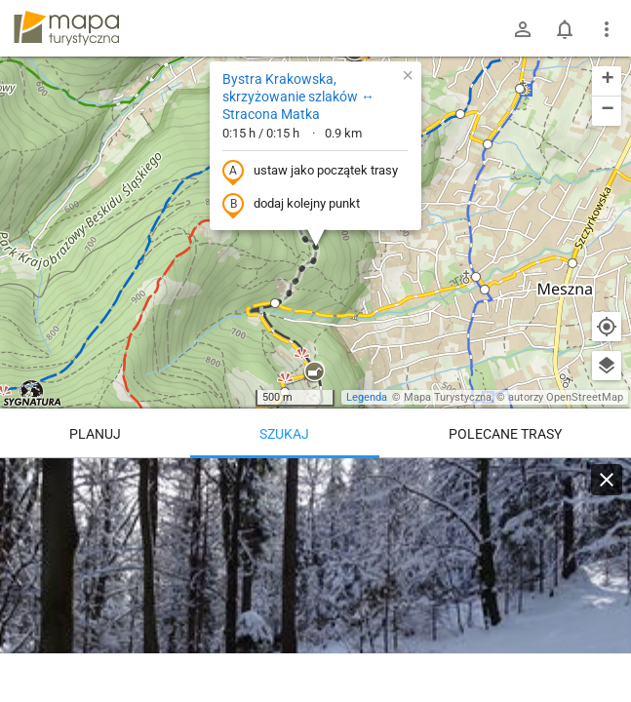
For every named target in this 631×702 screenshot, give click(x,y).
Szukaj (284, 434)
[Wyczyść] (606, 479)
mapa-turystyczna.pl (66, 28)
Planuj (95, 434)
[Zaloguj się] (522, 29)
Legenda (366, 397)
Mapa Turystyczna (448, 397)
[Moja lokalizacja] (606, 326)
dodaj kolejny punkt (291, 204)
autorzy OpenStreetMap (565, 397)
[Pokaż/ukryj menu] (606, 29)
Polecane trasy (505, 434)
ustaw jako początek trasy (310, 171)
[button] (314, 372)
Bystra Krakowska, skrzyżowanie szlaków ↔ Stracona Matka (298, 96)
